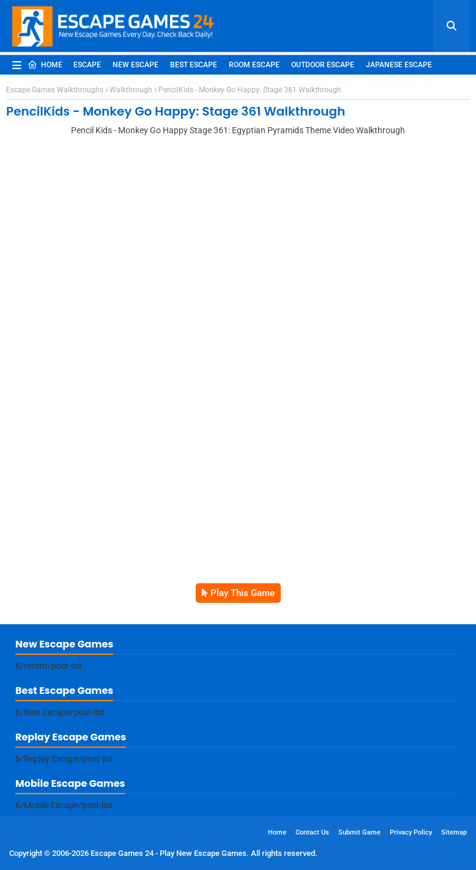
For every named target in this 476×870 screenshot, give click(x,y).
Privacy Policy (411, 832)
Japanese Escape (399, 65)
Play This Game (242, 593)
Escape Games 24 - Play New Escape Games (169, 853)
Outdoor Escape (322, 65)
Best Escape (193, 65)
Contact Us (312, 832)
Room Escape (254, 65)
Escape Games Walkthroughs (54, 90)
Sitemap (454, 832)
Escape (87, 65)
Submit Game (359, 832)
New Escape (135, 65)
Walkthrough (131, 90)
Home (45, 65)
